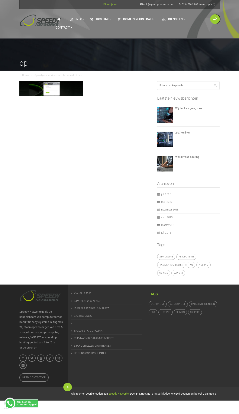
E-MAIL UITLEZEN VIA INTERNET (92, 345)
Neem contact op (34, 377)
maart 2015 (167, 225)
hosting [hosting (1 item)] (203, 265)
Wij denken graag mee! (189, 108)
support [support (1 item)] (178, 273)
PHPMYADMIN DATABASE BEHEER (94, 338)
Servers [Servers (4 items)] (163, 273)
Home (25, 75)
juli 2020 (166, 194)
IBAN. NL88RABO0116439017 (91, 308)
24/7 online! (182, 132)
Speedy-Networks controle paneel (54, 75)
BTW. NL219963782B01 (88, 300)
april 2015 (167, 217)
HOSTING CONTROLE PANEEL (91, 353)
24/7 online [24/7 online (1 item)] (166, 257)
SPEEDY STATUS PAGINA (88, 330)
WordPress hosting (187, 156)
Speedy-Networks (119, 393)
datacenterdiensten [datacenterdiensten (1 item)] (171, 265)
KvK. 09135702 (82, 293)
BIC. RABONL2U (83, 315)
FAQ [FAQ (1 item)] (191, 265)
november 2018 (170, 209)
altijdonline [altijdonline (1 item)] (186, 257)
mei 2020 (166, 201)
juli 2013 (166, 232)
